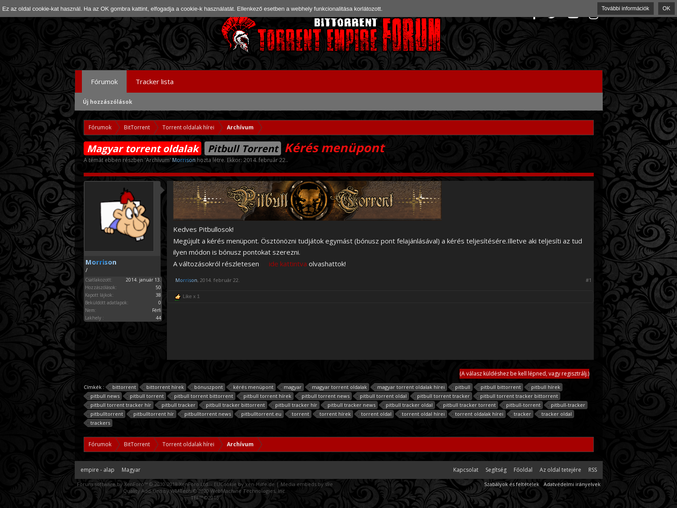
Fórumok (104, 81)
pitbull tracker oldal (408, 405)
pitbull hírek (544, 387)
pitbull (461, 387)
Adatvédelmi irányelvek (572, 484)
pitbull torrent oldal (382, 396)
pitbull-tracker (566, 405)
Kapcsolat (465, 470)
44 (158, 318)
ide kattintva (288, 263)
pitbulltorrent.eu (259, 414)
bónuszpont (207, 387)
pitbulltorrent (105, 414)
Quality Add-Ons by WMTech (204, 490)
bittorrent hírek (164, 387)
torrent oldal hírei (422, 414)
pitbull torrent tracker (442, 396)
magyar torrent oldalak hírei (410, 387)
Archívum (158, 160)
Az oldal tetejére (560, 470)
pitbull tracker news (350, 405)
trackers (99, 423)
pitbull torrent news (324, 396)
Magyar (131, 470)
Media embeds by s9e (307, 484)
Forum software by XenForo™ (143, 484)
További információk (625, 8)
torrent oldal (375, 414)
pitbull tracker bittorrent (234, 405)
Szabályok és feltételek (511, 484)
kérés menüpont (251, 387)
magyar (291, 387)
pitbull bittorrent (499, 387)
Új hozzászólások (107, 102)
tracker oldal (555, 414)
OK (666, 8)
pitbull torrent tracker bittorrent (517, 396)
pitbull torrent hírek (266, 396)
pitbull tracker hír (295, 405)
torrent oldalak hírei (477, 414)
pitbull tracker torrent (468, 405)
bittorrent (123, 387)
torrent (299, 414)
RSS (592, 470)
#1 (589, 280)
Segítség (496, 470)
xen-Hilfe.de (260, 484)
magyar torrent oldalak (338, 387)
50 (158, 287)
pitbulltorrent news (206, 414)
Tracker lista (155, 81)
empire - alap (98, 470)
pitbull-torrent (522, 405)
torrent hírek (334, 414)
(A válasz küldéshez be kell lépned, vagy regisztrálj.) (524, 373)
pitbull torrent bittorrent (202, 396)
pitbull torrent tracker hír (119, 405)
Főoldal (523, 470)
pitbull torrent (145, 396)
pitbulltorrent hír (152, 414)
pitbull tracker (177, 405)
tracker (521, 414)
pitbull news (103, 396)
